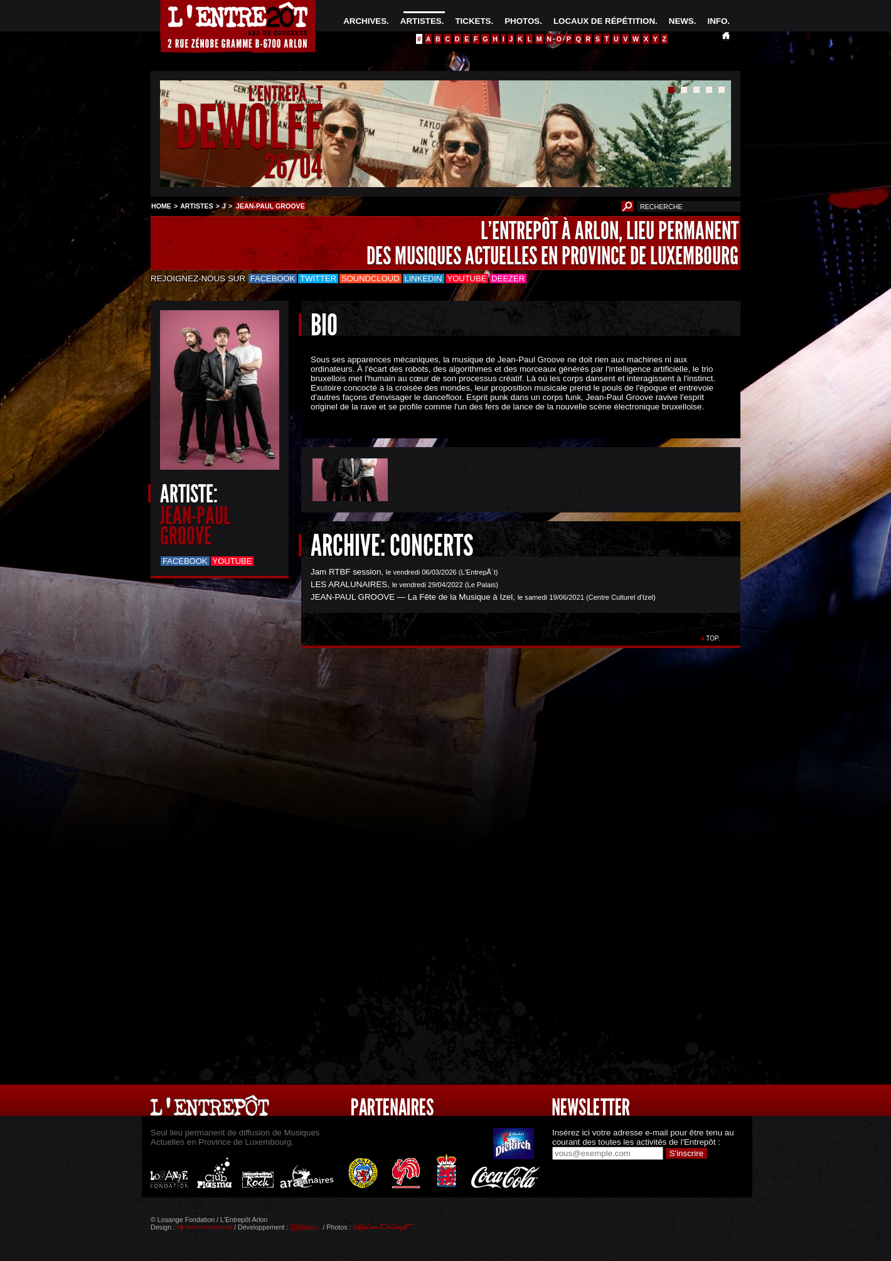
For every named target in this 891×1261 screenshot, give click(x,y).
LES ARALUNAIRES (349, 584)
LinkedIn (423, 278)
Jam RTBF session (346, 571)
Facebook (273, 278)
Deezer (508, 278)
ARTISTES (421, 21)
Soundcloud (370, 278)
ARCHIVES (365, 21)
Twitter (318, 278)
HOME (161, 206)
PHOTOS (522, 21)
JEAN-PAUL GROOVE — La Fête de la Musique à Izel (412, 597)
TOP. (713, 638)
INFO (717, 21)
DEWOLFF (249, 127)
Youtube (467, 278)
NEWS (681, 21)
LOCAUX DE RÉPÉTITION (604, 21)
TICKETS (473, 21)
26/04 (293, 166)
